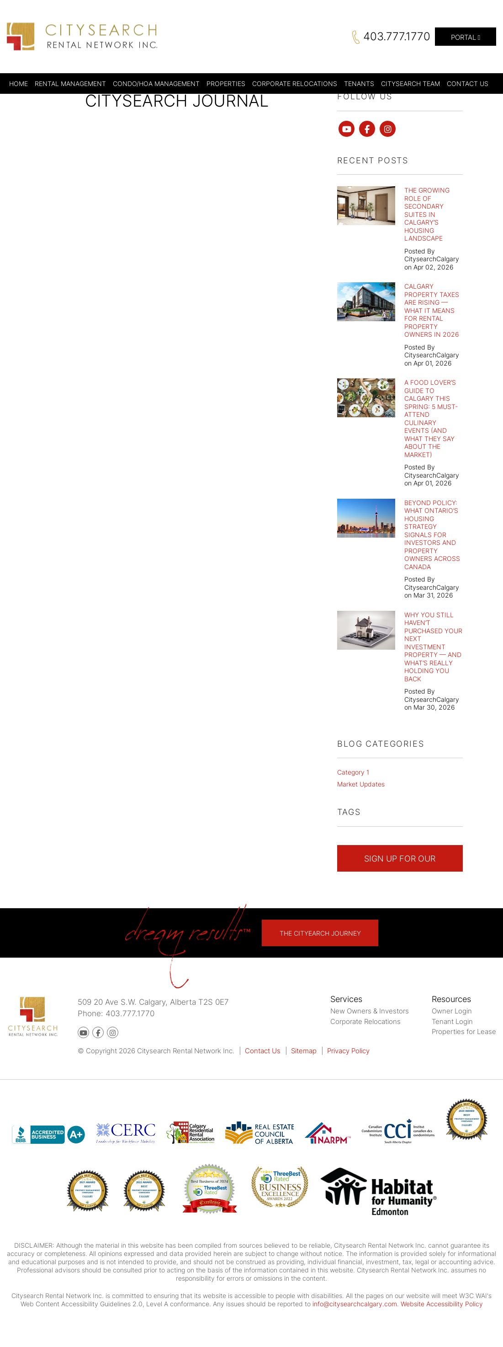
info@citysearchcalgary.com (354, 1304)
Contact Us (263, 1050)
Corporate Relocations (365, 1021)
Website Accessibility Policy (442, 1304)
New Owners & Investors (369, 1011)
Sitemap (304, 1050)
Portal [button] (465, 37)
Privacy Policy (348, 1050)
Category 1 (353, 772)
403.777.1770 (396, 36)
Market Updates (361, 784)
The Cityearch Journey (320, 933)
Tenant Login (452, 1021)
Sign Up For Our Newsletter (399, 863)
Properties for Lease (464, 1031)
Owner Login (452, 1011)
